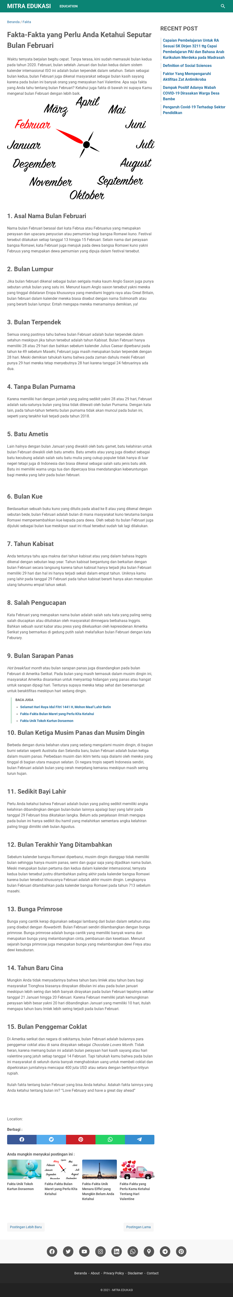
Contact (153, 1273)
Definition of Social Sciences (187, 65)
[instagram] (100, 1251)
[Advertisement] (193, 155)
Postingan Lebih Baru (26, 1227)
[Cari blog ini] (223, 6)
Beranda (80, 1273)
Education (69, 6)
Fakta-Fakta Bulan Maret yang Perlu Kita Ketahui (57, 714)
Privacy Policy (114, 1273)
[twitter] (51, 1139)
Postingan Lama (138, 1227)
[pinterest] (80, 1139)
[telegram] (139, 1139)
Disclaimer (135, 1273)
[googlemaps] (149, 1251)
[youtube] (84, 1251)
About (95, 1273)
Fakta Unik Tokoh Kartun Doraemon (46, 721)
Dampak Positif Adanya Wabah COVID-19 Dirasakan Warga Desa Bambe (191, 93)
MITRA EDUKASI (29, 6)
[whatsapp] (110, 1139)
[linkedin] (116, 1251)
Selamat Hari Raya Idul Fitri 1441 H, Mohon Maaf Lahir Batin (65, 707)
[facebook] (22, 1139)
